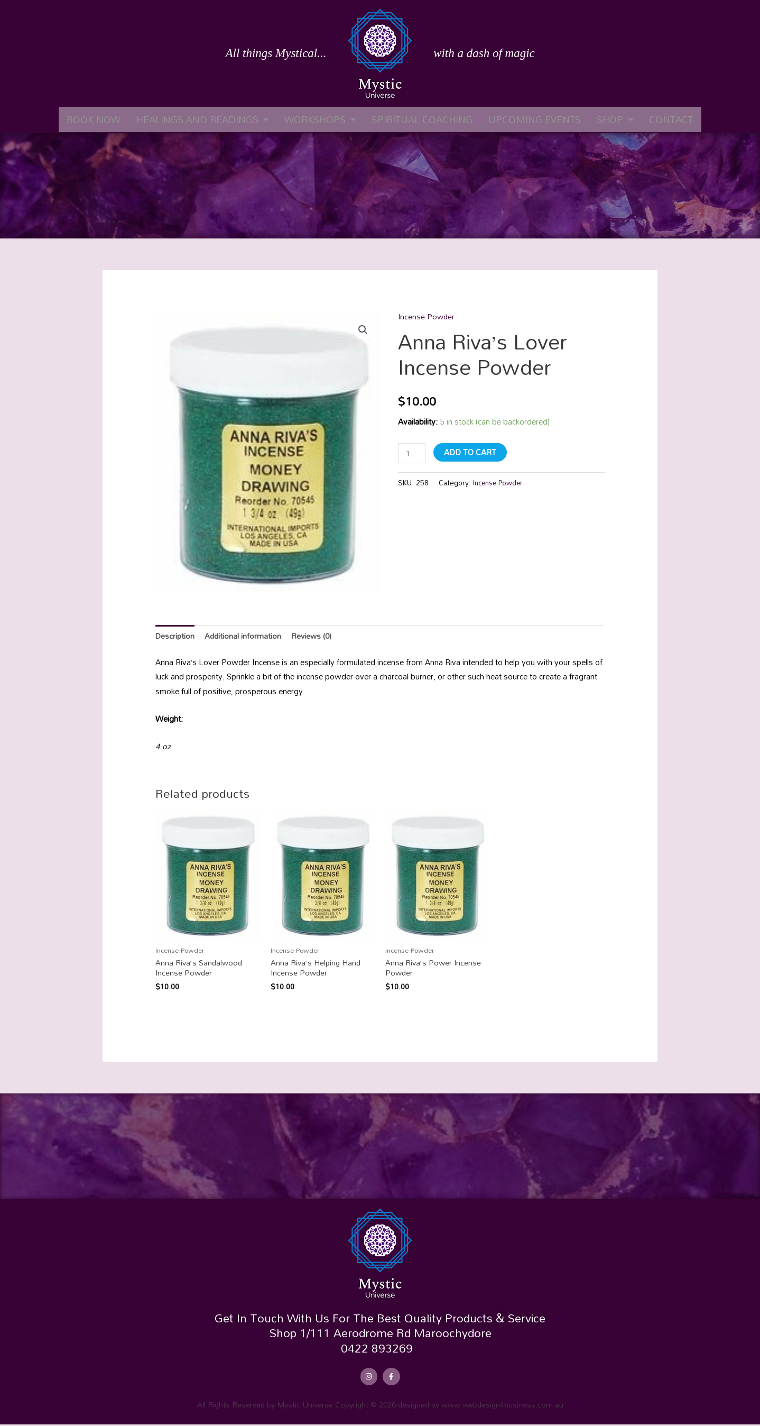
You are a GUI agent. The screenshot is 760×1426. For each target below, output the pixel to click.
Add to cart (471, 451)
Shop (615, 119)
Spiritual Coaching (422, 119)
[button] (202, 119)
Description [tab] (175, 636)
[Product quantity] (412, 453)
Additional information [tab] (244, 636)
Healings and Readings (202, 119)
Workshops (320, 119)
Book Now (94, 119)
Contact (671, 119)
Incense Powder (427, 316)
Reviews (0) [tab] (314, 636)
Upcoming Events (534, 119)
